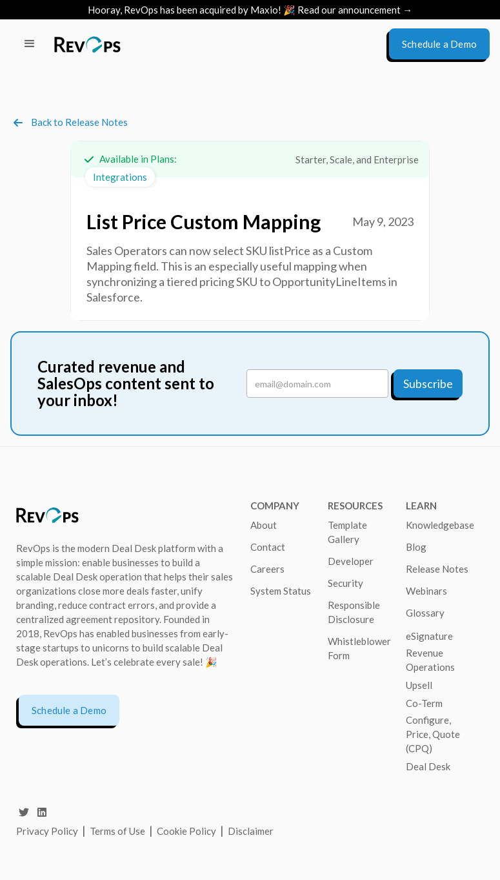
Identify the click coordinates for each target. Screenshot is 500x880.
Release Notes (437, 569)
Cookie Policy (186, 831)
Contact (267, 547)
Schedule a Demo (69, 710)
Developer (351, 561)
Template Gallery (347, 532)
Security (345, 583)
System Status (280, 591)
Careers (267, 569)
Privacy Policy (47, 831)
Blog (416, 547)
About (263, 525)
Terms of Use (118, 831)
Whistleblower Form (359, 648)
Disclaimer (251, 831)
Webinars (426, 591)
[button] (29, 44)
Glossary (425, 613)
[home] (87, 44)
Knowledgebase (440, 525)
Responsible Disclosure (354, 612)
